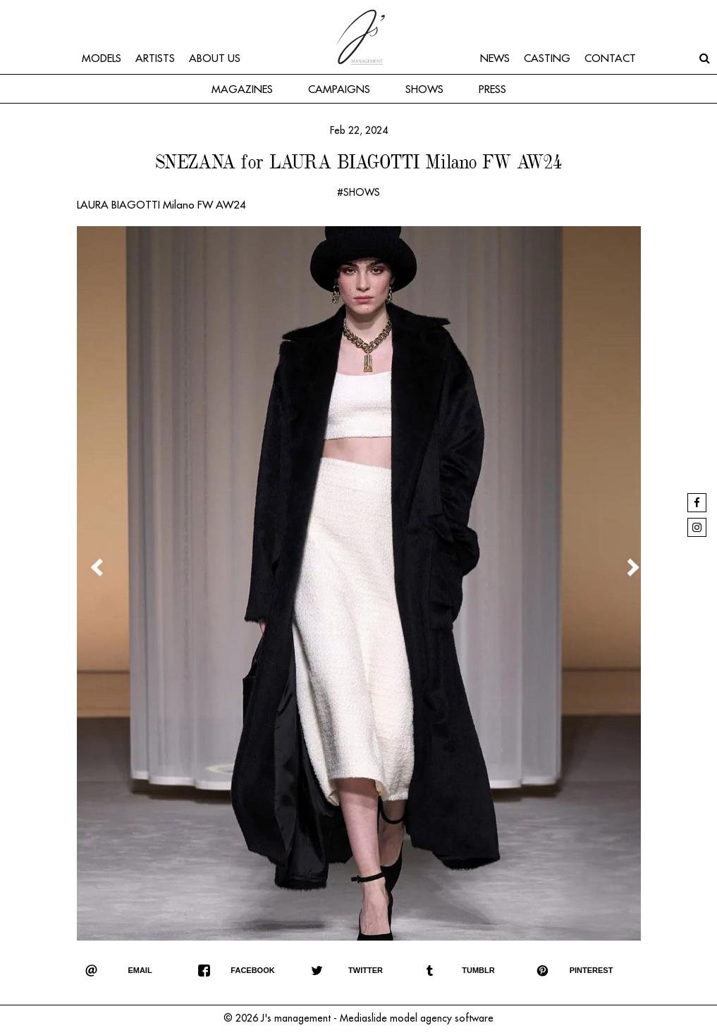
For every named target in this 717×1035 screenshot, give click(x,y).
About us (214, 59)
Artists (155, 59)
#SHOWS (358, 192)
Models (101, 59)
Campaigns (339, 90)
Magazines (242, 90)
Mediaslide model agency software (417, 1018)
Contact (610, 59)
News (495, 59)
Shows (424, 90)
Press (492, 90)
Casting (547, 59)
